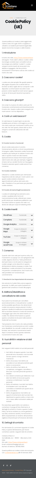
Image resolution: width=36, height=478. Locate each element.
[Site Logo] (9, 5)
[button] (32, 5)
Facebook (3, 465)
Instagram (7, 465)
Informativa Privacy (8, 470)
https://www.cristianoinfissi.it (23, 58)
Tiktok (10, 465)
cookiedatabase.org (11, 453)
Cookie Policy (19, 470)
